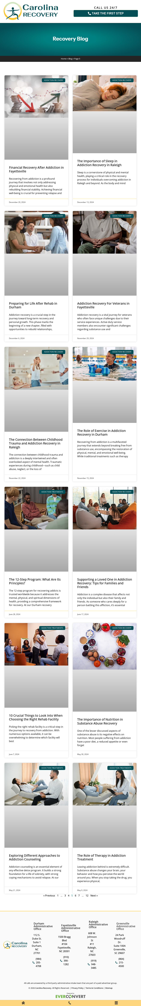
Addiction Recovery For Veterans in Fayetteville (103, 305)
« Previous (49, 895)
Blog (70, 58)
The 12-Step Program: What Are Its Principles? (35, 581)
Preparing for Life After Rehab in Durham (33, 305)
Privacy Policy (77, 988)
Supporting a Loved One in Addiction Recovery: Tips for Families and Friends (104, 583)
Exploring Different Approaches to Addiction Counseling (34, 857)
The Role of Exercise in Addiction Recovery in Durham (101, 433)
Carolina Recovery (43, 988)
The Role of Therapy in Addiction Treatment (101, 857)
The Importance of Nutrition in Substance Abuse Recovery (100, 721)
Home (63, 58)
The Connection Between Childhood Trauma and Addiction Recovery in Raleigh (36, 443)
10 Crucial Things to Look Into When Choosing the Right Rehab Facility (36, 717)
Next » (94, 895)
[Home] (23, 1003)
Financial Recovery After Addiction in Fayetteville (36, 169)
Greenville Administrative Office (125, 926)
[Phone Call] (69, 1003)
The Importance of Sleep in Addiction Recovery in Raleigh (99, 163)
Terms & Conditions (94, 988)
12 (87, 895)
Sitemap (108, 988)
